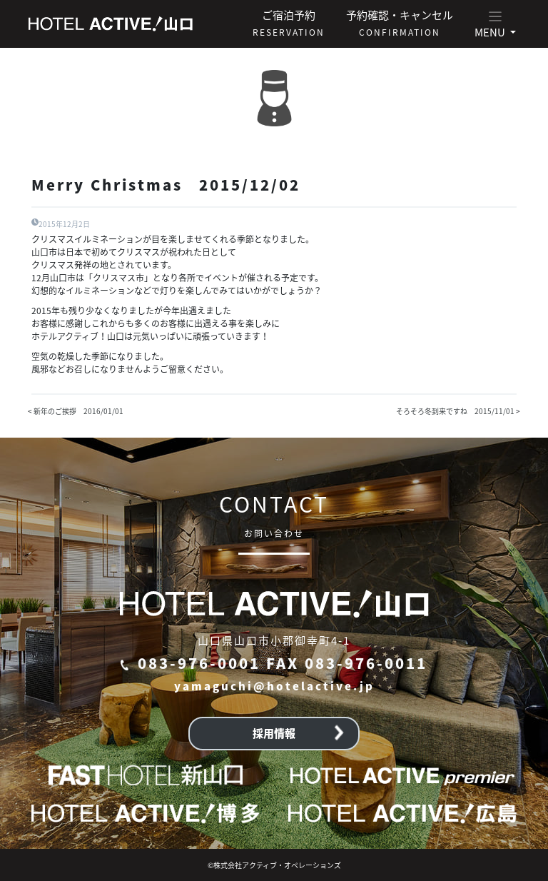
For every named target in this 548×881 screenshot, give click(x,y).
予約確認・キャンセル (399, 23)
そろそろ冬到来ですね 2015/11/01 (455, 411)
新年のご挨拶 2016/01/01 (78, 411)
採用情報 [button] (298, 733)
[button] (495, 24)
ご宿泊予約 (289, 23)
